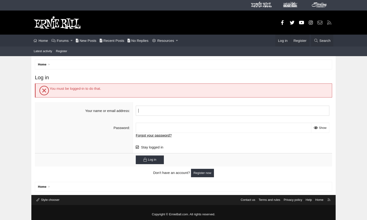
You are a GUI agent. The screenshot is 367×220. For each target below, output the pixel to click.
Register (61, 51)
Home (43, 41)
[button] (71, 41)
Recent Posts (112, 41)
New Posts (86, 41)
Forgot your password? (154, 135)
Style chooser (49, 200)
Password (121, 128)
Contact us (248, 200)
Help (309, 200)
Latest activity (43, 51)
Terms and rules (269, 200)
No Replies (138, 41)
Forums (63, 41)
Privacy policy (293, 200)
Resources (165, 41)
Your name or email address (107, 111)
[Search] (322, 41)
